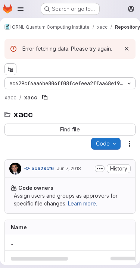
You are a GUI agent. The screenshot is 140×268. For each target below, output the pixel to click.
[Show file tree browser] (10, 69)
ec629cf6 (39, 168)
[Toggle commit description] (100, 168)
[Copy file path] (45, 97)
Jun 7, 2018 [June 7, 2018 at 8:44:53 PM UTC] (69, 168)
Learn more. (82, 203)
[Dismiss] (126, 48)
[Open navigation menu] (21, 9)
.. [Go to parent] (12, 243)
